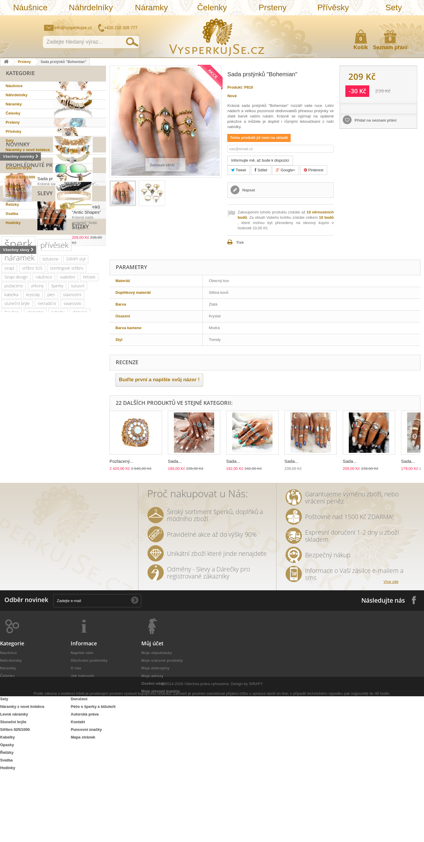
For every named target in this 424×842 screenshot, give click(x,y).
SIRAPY (256, 829)
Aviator (56, 506)
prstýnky (12, 506)
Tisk (240, 242)
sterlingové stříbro (66, 400)
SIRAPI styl (75, 391)
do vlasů (11, 515)
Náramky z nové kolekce (28, 149)
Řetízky (12, 204)
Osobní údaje (153, 750)
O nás (76, 734)
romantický (65, 462)
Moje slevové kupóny (160, 757)
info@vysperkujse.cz (73, 27)
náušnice (44, 409)
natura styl (74, 532)
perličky (55, 470)
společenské (16, 462)
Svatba (12, 213)
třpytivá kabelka (61, 541)
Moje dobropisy (155, 734)
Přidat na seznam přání (374, 120)
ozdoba (34, 515)
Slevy (13, 302)
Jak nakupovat (396, 19)
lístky (96, 532)
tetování (35, 506)
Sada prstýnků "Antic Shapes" (66, 316)
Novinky (18, 234)
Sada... (175, 461)
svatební (67, 409)
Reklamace (81, 757)
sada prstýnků (64, 497)
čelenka (37, 497)
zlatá (81, 515)
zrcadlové (91, 523)
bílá (7, 532)
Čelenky (212, 7)
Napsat (248, 190)
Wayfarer (67, 523)
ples (51, 426)
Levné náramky (20, 159)
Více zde (391, 648)
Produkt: (235, 87)
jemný (9, 479)
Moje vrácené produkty (162, 727)
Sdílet (261, 170)
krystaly (33, 426)
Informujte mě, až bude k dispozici (260, 160)
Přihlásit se (413, 19)
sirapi (9, 400)
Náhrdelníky (91, 7)
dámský (11, 541)
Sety (393, 7)
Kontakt (78, 788)
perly (95, 488)
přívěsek (54, 377)
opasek (32, 541)
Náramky (151, 7)
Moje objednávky (156, 719)
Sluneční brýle (19, 168)
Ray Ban (11, 444)
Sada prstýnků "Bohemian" (63, 271)
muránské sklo (17, 453)
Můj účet (152, 709)
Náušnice (30, 7)
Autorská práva (85, 780)
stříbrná (50, 532)
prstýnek (93, 497)
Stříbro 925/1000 (20, 177)
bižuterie (51, 391)
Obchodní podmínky (89, 727)
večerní (30, 479)
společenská (86, 453)
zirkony (37, 417)
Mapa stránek (83, 803)
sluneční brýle (17, 435)
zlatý (43, 453)
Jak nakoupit (82, 742)
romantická (80, 506)
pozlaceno (13, 417)
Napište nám (381, 19)
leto (47, 479)
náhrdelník (79, 470)
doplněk (90, 462)
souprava (27, 532)
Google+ (285, 170)
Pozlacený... (122, 461)
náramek (19, 389)
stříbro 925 (32, 400)
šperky (57, 417)
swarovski (72, 435)
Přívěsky (333, 7)
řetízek (89, 409)
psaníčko (67, 479)
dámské (80, 444)
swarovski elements (22, 470)
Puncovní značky (86, 796)
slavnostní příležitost (23, 488)
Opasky (12, 195)
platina (61, 453)
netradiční (47, 435)
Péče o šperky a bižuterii (93, 773)
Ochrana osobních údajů (93, 750)
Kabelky (13, 186)
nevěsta (44, 523)
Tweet (238, 170)
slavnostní (72, 426)
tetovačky (13, 497)
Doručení (79, 765)
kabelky (58, 444)
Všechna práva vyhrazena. (207, 829)
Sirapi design (16, 409)
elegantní (35, 444)
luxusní (77, 417)
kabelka (11, 426)
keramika (58, 488)
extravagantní (16, 523)
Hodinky (13, 223)
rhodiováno (58, 515)
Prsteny (272, 7)
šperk (18, 375)
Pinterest (313, 170)
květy (78, 488)
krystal (41, 462)
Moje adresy (152, 742)
